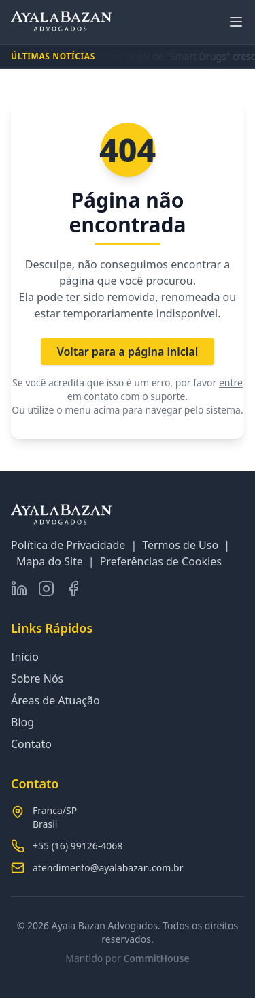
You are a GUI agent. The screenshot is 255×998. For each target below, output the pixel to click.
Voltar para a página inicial (128, 351)
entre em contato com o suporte (155, 389)
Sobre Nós (37, 678)
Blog (22, 722)
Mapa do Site (49, 561)
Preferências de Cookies (161, 561)
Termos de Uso (180, 544)
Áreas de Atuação (55, 700)
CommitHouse (156, 958)
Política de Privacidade (68, 544)
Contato (31, 743)
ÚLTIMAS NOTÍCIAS (53, 56)
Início (25, 656)
